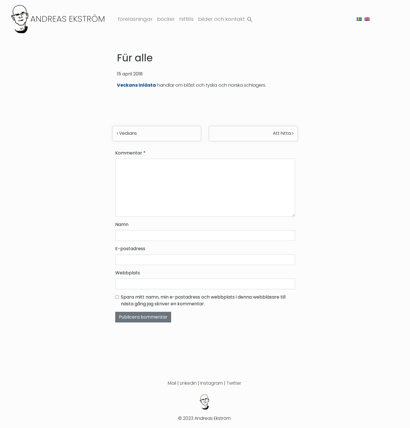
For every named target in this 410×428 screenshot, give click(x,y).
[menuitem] (359, 19)
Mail (172, 383)
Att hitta (283, 133)
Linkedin (188, 383)
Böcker (166, 19)
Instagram (211, 383)
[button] (250, 18)
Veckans (127, 133)
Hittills (186, 19)
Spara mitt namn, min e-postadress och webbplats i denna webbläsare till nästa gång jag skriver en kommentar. (203, 300)
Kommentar (130, 153)
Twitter (233, 383)
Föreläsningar (135, 19)
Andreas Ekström (67, 18)
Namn (121, 224)
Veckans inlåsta (136, 85)
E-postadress (130, 248)
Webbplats (127, 273)
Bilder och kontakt (221, 19)
